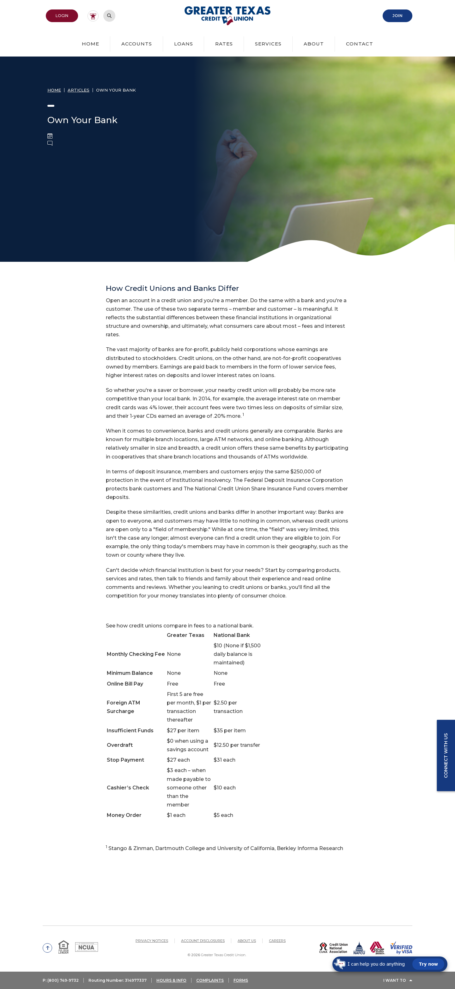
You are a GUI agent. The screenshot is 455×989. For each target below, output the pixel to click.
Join (397, 15)
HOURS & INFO (171, 980)
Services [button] (268, 44)
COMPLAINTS (210, 980)
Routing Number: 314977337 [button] (117, 980)
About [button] (314, 44)
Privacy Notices (152, 940)
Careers (277, 940)
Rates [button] (224, 44)
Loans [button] (183, 44)
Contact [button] (359, 44)
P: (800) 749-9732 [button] (61, 980)
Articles (78, 90)
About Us (247, 940)
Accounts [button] (136, 44)
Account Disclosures (203, 940)
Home (90, 44)
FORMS (241, 980)
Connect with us (446, 755)
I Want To (394, 980)
